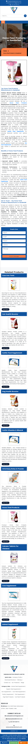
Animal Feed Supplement (15, 131)
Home (5, 51)
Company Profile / (17, 677)
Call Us (4, 742)
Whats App (14, 742)
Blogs (22, 682)
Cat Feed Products (20, 697)
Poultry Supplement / (8, 694)
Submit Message (14, 256)
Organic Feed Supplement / (13, 689)
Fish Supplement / (20, 694)
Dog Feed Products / (8, 697)
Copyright (5, 735)
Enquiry (23, 742)
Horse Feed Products (18, 103)
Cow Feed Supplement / (19, 691)
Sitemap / (20, 680)
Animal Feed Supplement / (18, 686)
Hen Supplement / (7, 691)
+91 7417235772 (14, 4)
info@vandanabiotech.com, (13, 1)
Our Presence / (16, 682)
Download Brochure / (11, 680)
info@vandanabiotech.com (14, 719)
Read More (5, 309)
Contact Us (14, 731)
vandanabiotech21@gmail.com (13, 2)
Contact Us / (7, 682)
